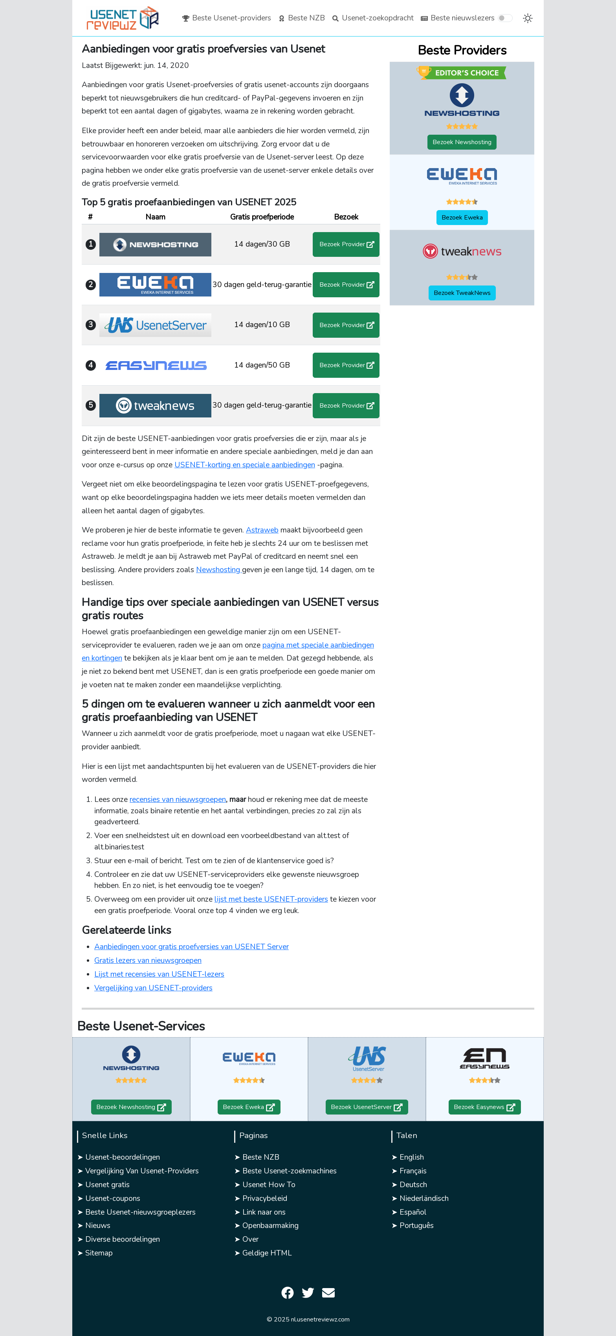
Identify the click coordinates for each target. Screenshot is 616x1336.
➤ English (407, 1157)
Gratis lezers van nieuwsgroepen (148, 960)
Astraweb (262, 530)
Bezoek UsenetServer (367, 1107)
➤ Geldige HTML (263, 1253)
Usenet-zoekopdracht (372, 18)
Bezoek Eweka (462, 217)
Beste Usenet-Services (141, 1026)
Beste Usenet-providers (226, 18)
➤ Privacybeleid (260, 1198)
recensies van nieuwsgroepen (178, 799)
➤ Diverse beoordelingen (118, 1239)
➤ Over (246, 1239)
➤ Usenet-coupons (108, 1198)
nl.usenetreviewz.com (320, 1319)
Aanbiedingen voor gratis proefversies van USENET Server (191, 947)
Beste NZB (301, 18)
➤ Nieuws (93, 1226)
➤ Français (409, 1171)
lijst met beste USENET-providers (271, 899)
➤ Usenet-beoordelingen (118, 1157)
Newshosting (219, 570)
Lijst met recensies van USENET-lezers (159, 974)
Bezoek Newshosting (462, 142)
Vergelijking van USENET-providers (153, 988)
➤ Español (409, 1212)
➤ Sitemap (95, 1253)
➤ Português (412, 1226)
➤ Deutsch (409, 1185)
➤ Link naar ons (260, 1212)
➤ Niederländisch (420, 1198)
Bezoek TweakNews (462, 293)
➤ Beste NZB (256, 1157)
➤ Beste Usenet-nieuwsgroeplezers (136, 1212)
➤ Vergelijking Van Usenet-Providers (138, 1171)
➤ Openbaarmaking (266, 1226)
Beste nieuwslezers (457, 18)
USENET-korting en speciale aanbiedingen (244, 465)
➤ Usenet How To (264, 1185)
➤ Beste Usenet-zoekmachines (285, 1171)
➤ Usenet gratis (103, 1185)
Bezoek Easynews (485, 1107)
